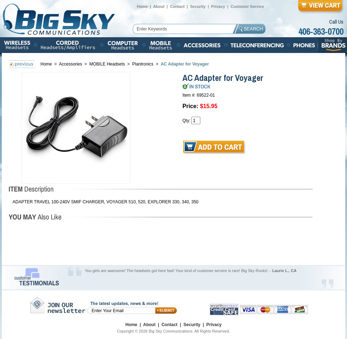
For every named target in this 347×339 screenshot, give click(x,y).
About (159, 6)
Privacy (218, 6)
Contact (177, 6)
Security (197, 6)
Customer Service (247, 6)
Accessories (71, 64)
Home (142, 6)
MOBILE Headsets (107, 64)
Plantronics (143, 64)
